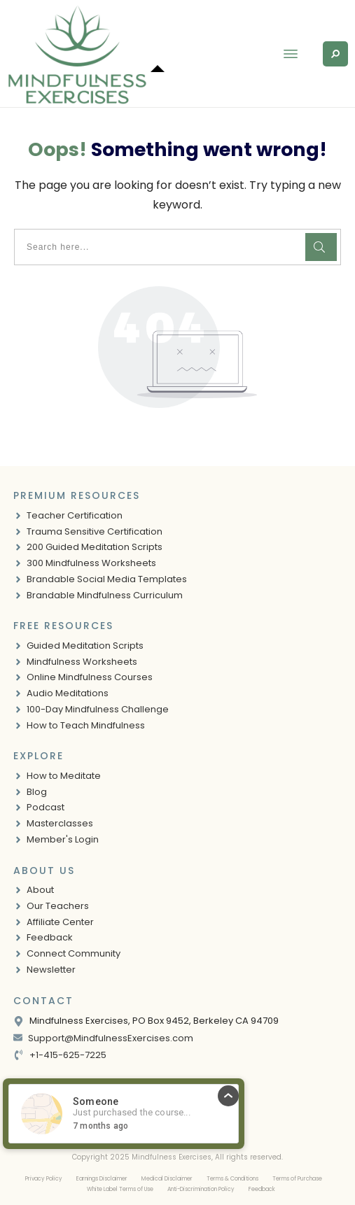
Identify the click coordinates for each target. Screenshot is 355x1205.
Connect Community (73, 953)
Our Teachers (58, 905)
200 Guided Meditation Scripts (94, 547)
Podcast (45, 807)
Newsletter (51, 969)
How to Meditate (64, 775)
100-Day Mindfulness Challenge (98, 709)
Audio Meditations (68, 693)
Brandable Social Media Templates (107, 579)
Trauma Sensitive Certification (94, 531)
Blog (37, 791)
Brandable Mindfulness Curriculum (105, 595)
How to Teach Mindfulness (86, 725)
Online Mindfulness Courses (90, 677)
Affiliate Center (60, 922)
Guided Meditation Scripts (85, 645)
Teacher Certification (75, 515)
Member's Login (63, 839)
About (40, 889)
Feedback (50, 937)
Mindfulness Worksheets (82, 661)
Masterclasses (60, 823)
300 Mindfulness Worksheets (91, 563)
